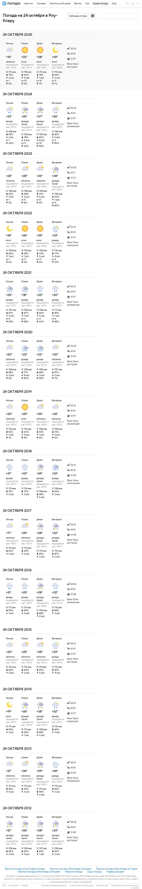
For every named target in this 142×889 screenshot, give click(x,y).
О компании (13, 885)
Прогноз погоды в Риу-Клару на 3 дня (25, 868)
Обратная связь (102, 885)
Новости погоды (73, 871)
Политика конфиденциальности (54, 885)
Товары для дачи (115, 871)
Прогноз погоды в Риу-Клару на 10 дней (39, 871)
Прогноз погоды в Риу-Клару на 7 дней (116, 868)
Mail (4, 885)
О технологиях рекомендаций (81, 885)
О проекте (135, 888)
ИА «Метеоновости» (131, 885)
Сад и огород (94, 871)
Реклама (24, 885)
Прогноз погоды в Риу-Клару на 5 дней (70, 868)
